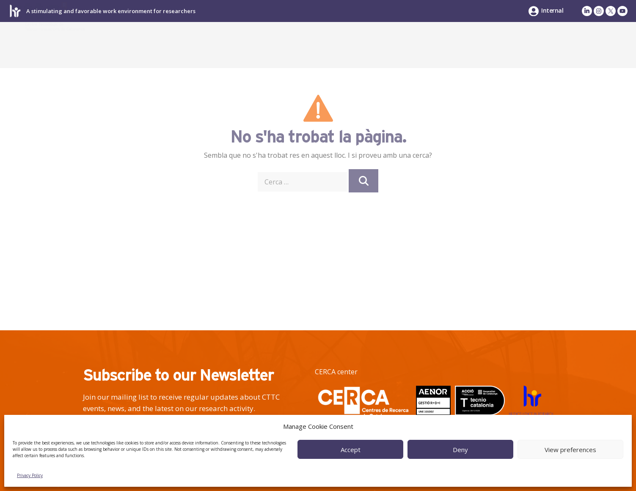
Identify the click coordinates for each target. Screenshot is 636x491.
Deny (460, 449)
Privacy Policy (30, 475)
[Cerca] (363, 180)
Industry (424, 44)
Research (351, 44)
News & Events (572, 44)
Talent (488, 44)
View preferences (570, 449)
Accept (351, 449)
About (289, 44)
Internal (552, 10)
